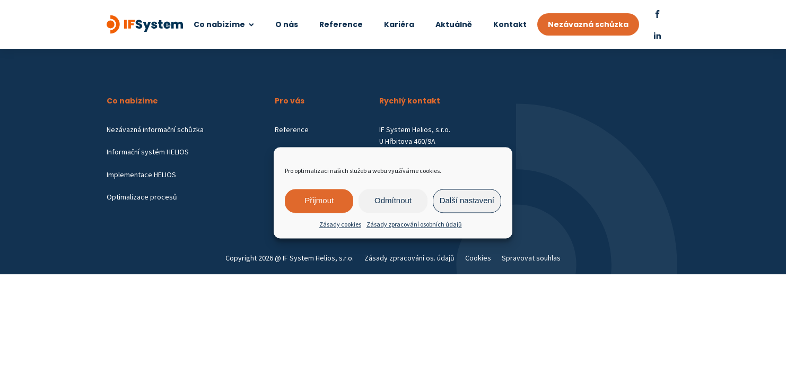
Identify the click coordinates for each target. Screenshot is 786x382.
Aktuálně (453, 24)
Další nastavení (467, 205)
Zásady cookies (340, 229)
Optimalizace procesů (142, 197)
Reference (341, 24)
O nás (286, 24)
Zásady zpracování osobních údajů (414, 229)
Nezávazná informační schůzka (155, 129)
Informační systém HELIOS (148, 152)
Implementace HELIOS (141, 174)
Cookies (478, 258)
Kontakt (510, 24)
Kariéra (399, 24)
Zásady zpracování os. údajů (409, 258)
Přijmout (319, 205)
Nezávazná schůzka (588, 24)
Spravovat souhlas (531, 258)
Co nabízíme (224, 24)
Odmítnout (393, 205)
